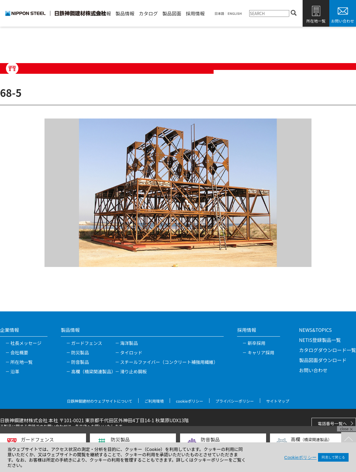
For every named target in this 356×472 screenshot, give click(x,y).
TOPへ (348, 439)
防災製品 (80, 352)
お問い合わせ (342, 21)
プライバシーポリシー (234, 401)
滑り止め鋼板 (133, 371)
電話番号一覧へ (332, 423)
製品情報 (124, 13)
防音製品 (80, 362)
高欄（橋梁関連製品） (93, 371)
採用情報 (195, 13)
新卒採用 (256, 343)
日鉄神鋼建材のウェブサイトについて (99, 401)
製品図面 (171, 13)
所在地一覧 (315, 21)
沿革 (14, 371)
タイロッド (131, 352)
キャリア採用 (260, 352)
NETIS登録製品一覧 (320, 339)
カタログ (148, 13)
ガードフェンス (86, 343)
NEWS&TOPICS (315, 329)
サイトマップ (277, 401)
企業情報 (101, 13)
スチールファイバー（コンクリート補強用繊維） (169, 362)
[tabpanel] (178, 193)
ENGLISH (235, 13)
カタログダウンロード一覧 (327, 349)
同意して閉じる (333, 457)
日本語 (219, 13)
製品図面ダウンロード (323, 360)
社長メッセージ (26, 343)
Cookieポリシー (300, 457)
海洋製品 (129, 343)
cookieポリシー (189, 401)
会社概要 (19, 352)
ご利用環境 (154, 401)
